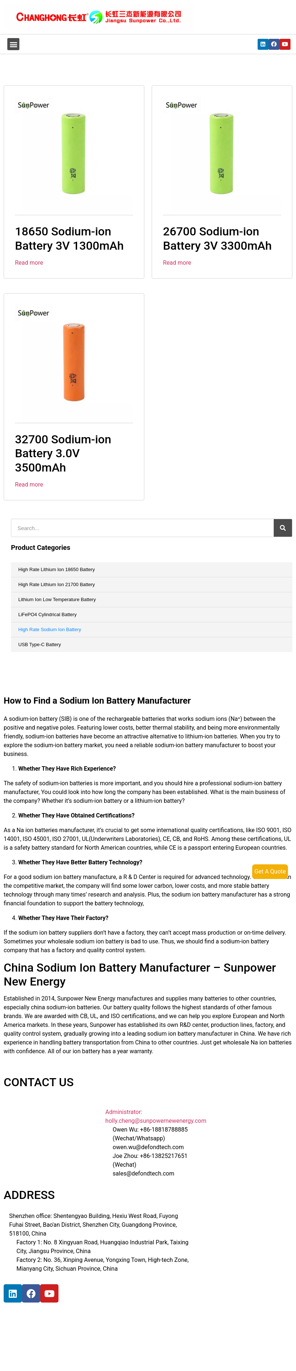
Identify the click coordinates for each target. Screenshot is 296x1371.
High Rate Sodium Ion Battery (49, 629)
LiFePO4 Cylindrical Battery (47, 614)
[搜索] (283, 528)
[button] (13, 44)
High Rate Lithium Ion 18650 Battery (56, 569)
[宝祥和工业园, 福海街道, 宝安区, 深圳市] (58, 1337)
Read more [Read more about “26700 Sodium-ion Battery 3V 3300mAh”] (177, 262)
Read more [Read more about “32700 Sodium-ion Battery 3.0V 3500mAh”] (29, 484)
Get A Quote (270, 871)
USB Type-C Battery (39, 644)
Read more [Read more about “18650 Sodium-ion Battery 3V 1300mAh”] (29, 262)
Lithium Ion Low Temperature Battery (57, 599)
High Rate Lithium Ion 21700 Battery (56, 584)
